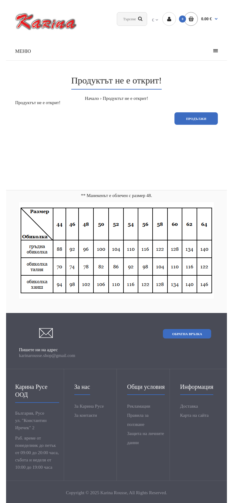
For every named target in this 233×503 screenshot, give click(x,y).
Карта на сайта (194, 415)
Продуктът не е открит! (125, 98)
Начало (92, 98)
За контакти (85, 415)
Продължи (196, 119)
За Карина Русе (89, 406)
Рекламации (138, 406)
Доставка (189, 406)
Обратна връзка (187, 334)
